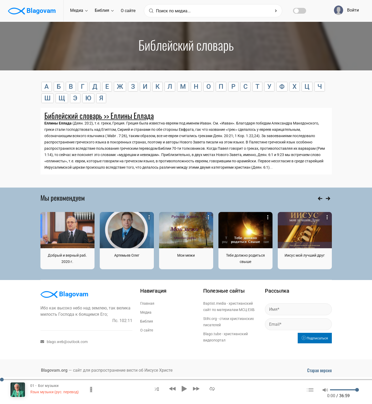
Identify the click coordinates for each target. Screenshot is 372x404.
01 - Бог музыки (44, 386)
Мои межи (186, 255)
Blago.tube (212, 334)
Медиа (79, 10)
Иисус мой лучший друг (305, 255)
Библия (104, 10)
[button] (157, 389)
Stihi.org (210, 319)
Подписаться (315, 338)
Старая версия (319, 370)
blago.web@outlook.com (64, 342)
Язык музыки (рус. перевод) (54, 392)
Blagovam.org (54, 370)
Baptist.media (214, 303)
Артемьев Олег (126, 255)
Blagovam (32, 11)
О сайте (128, 10)
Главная (147, 303)
